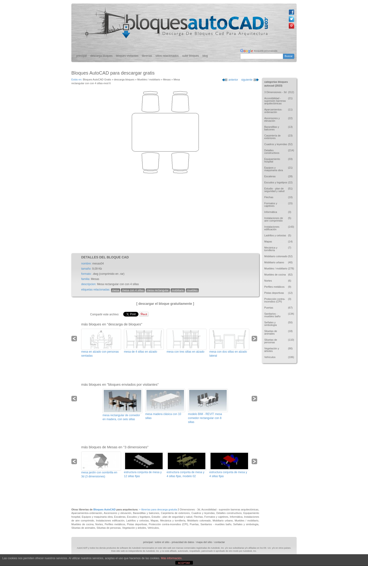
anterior (230, 79)
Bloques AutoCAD (104, 509)
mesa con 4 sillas (133, 290)
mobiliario (178, 290)
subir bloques (190, 55)
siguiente (250, 79)
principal (81, 55)
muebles (192, 290)
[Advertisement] (165, 213)
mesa (115, 290)
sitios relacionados (167, 55)
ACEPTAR (184, 563)
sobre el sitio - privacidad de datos (174, 542)
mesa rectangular (158, 290)
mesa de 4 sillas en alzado (140, 351)
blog (205, 55)
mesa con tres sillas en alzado (185, 351)
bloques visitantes (127, 55)
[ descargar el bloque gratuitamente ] (165, 304)
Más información (171, 558)
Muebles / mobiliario (148, 79)
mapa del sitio (204, 542)
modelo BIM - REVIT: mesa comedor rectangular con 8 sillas (205, 418)
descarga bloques (101, 55)
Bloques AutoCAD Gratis (97, 79)
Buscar (289, 56)
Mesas (167, 79)
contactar (219, 542)
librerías (147, 55)
